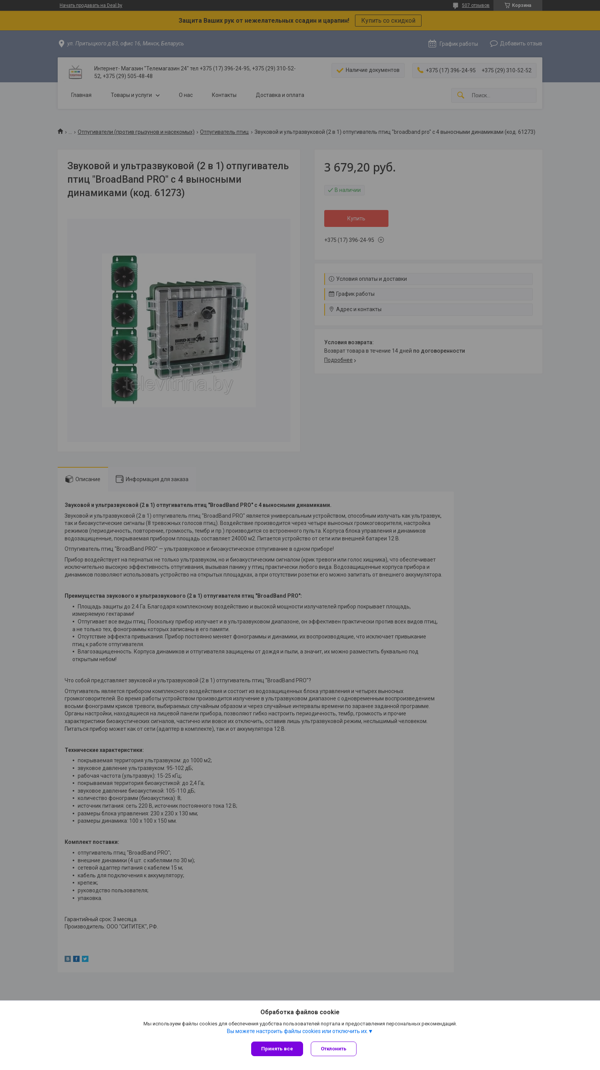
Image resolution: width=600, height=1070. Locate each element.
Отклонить (334, 1049)
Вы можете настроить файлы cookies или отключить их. (297, 1031)
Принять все (277, 1049)
